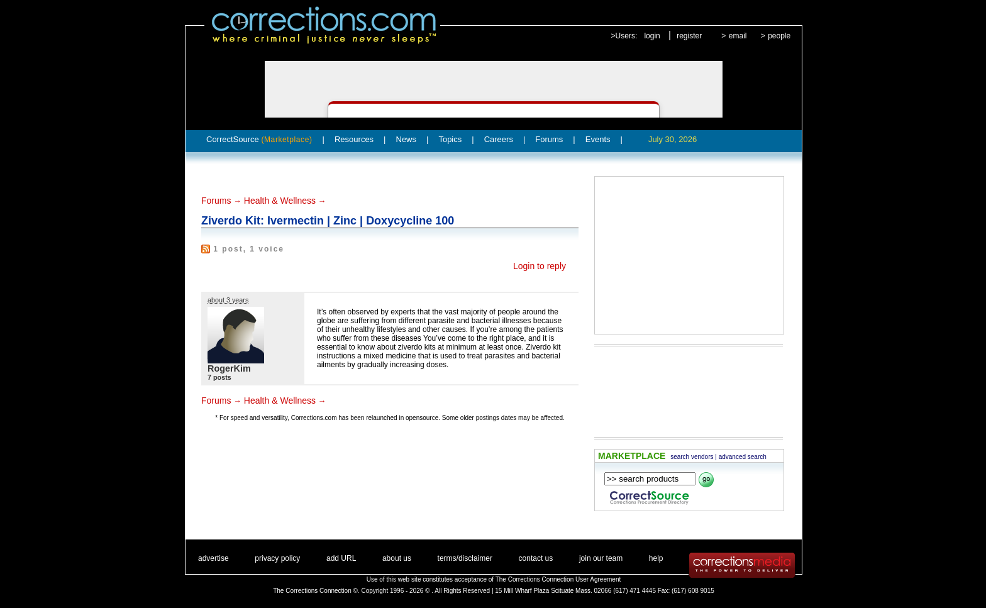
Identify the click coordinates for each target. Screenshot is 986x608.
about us (396, 558)
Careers (498, 139)
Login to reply (539, 266)
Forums (549, 139)
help (656, 558)
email (738, 35)
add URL (341, 558)
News (406, 139)
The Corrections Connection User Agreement (558, 579)
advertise (213, 558)
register (689, 35)
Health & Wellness (280, 201)
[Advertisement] (689, 255)
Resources (354, 139)
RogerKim (229, 368)
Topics (450, 139)
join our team (601, 558)
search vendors (691, 456)
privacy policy (277, 558)
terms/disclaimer (465, 558)
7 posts (219, 377)
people (779, 35)
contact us (536, 558)
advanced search (743, 456)
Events (598, 139)
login (652, 35)
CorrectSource (259, 139)
